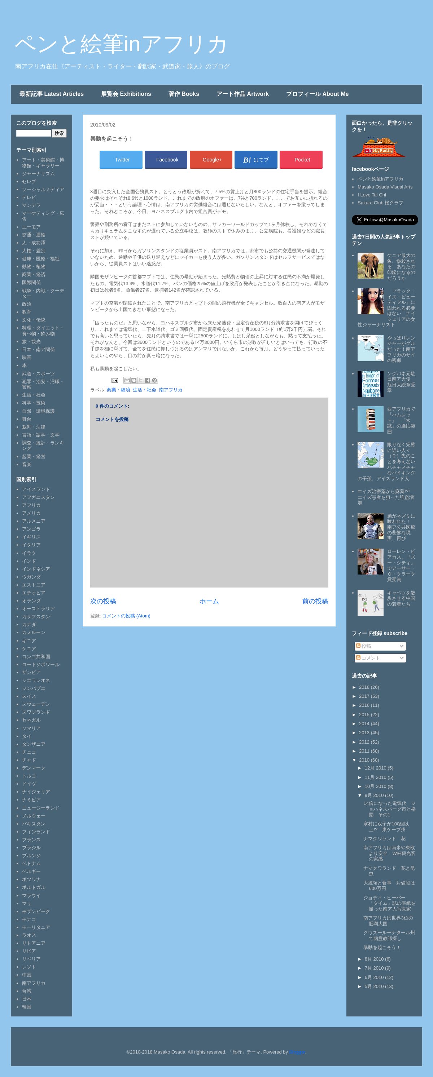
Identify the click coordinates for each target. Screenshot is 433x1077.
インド (29, 561)
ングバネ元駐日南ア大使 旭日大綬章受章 (401, 382)
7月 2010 (375, 968)
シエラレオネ (36, 680)
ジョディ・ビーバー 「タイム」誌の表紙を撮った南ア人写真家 (389, 903)
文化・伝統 (33, 320)
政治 (26, 304)
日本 (26, 999)
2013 (365, 732)
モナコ (29, 919)
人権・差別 (33, 250)
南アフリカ (171, 390)
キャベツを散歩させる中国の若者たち (401, 598)
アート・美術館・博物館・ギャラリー (43, 162)
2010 (365, 760)
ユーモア (31, 227)
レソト (29, 967)
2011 (365, 751)
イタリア (31, 545)
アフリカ (31, 505)
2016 (365, 705)
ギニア (29, 640)
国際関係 (31, 282)
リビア (29, 951)
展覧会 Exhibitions (126, 94)
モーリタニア (36, 927)
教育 (26, 312)
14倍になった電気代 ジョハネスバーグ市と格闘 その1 (389, 809)
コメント (368, 658)
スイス (29, 696)
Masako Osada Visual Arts (385, 187)
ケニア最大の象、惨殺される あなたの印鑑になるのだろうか (401, 266)
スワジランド (36, 712)
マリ (26, 903)
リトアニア (33, 943)
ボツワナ (31, 879)
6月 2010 (375, 977)
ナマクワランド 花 (384, 838)
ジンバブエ (33, 688)
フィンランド (36, 831)
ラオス (29, 935)
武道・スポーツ (38, 373)
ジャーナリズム (38, 173)
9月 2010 (375, 795)
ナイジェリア (36, 791)
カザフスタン (36, 616)
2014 (365, 723)
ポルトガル (33, 887)
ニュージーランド (41, 808)
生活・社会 (144, 390)
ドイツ (29, 783)
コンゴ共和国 (36, 656)
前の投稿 (315, 601)
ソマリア (31, 728)
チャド (29, 760)
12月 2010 (376, 768)
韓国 (26, 1007)
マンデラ (31, 205)
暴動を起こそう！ (382, 947)
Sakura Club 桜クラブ (380, 202)
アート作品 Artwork (242, 94)
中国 (26, 975)
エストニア (33, 585)
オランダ (31, 600)
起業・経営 (33, 456)
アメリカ (31, 513)
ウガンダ (31, 577)
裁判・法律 (33, 427)
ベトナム (31, 863)
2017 (365, 696)
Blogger (297, 1052)
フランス (31, 839)
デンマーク (33, 768)
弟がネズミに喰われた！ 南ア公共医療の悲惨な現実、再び (401, 527)
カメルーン (33, 632)
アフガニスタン (38, 497)
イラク (29, 553)
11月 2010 (376, 777)
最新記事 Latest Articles (51, 94)
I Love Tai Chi (372, 195)
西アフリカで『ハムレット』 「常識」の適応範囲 (401, 420)
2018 (365, 687)
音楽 (26, 464)
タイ (26, 736)
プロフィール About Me (317, 94)
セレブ (29, 181)
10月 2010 (376, 786)
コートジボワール (41, 664)
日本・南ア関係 (38, 349)
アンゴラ (31, 529)
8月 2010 (375, 959)
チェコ (29, 752)
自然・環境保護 (38, 411)
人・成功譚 (33, 242)
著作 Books (184, 94)
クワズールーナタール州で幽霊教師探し (389, 935)
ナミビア (31, 799)
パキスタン (33, 823)
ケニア (29, 648)
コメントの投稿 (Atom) (126, 616)
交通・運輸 (33, 235)
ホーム (209, 601)
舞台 (26, 419)
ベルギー (31, 871)
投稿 (363, 646)
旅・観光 (31, 341)
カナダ (29, 624)
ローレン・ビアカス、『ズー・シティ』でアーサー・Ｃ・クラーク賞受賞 (401, 565)
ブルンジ (31, 855)
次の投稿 (103, 601)
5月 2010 (375, 986)
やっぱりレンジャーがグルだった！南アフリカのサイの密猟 (401, 349)
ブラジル (31, 847)
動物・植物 (33, 266)
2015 (365, 714)
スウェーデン (36, 704)
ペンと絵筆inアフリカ (121, 44)
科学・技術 (33, 402)
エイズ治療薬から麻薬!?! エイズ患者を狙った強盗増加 (386, 497)
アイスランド (36, 489)
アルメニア (33, 521)
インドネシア (36, 569)
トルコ (29, 776)
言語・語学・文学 (41, 435)
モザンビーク (36, 911)
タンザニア (33, 744)
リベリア (31, 959)
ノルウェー (33, 816)
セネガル (31, 720)
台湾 (26, 991)
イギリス (31, 537)
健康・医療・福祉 (41, 258)
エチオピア (33, 592)
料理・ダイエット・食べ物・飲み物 (43, 330)
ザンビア (31, 672)
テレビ (29, 197)
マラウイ (31, 895)
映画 (26, 357)
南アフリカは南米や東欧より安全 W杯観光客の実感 (389, 853)
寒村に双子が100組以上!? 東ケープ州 (386, 826)
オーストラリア (38, 608)
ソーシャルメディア (43, 189)
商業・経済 (118, 390)
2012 (365, 742)
